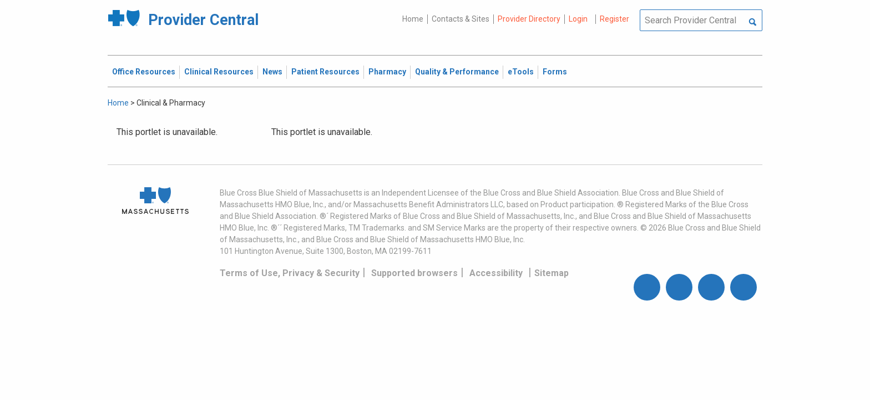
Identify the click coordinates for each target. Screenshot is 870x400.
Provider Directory (529, 18)
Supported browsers (414, 273)
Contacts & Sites (460, 18)
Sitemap (551, 273)
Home (412, 18)
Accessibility (496, 273)
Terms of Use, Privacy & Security (290, 273)
